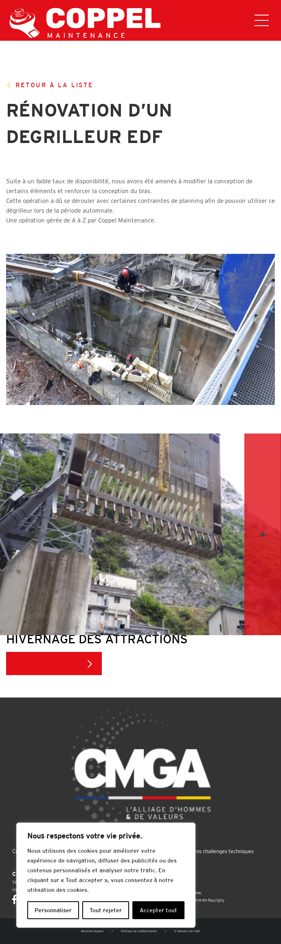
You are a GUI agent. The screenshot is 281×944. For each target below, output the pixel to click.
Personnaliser (53, 910)
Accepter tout (158, 910)
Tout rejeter (106, 910)
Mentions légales (92, 931)
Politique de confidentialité (139, 931)
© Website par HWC (187, 931)
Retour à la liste (49, 85)
